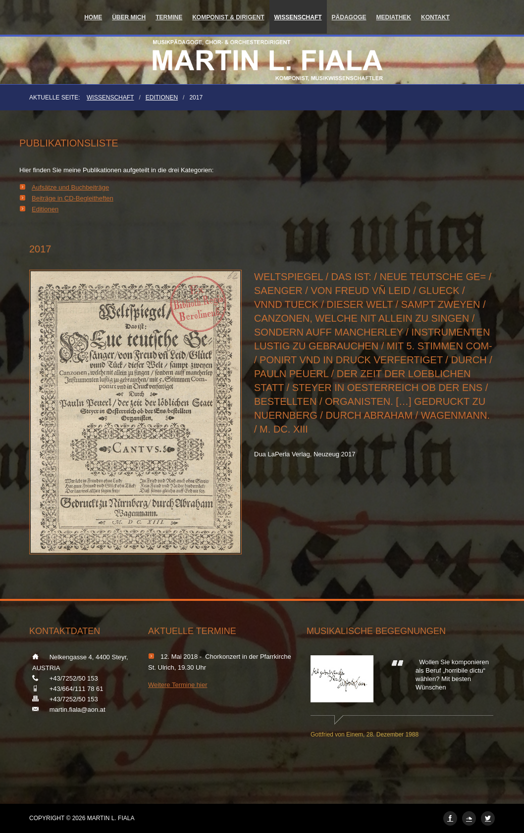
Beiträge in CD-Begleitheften (72, 198)
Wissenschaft (298, 17)
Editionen (162, 97)
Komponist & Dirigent (228, 17)
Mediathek (393, 17)
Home (93, 17)
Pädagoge (349, 17)
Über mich (129, 17)
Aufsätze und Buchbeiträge (70, 187)
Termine (169, 17)
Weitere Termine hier (177, 684)
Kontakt (435, 17)
